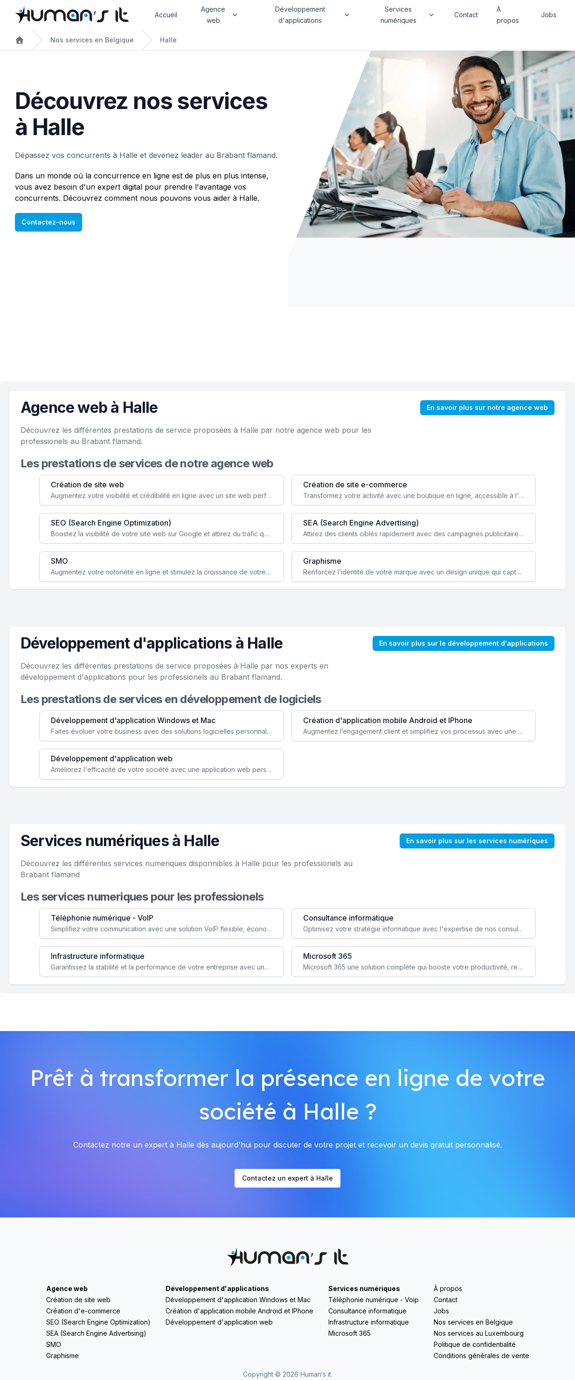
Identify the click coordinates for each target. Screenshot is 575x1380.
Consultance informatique (367, 1311)
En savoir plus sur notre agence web (487, 407)
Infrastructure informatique (368, 1322)
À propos (508, 14)
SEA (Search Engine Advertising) (96, 1333)
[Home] (72, 15)
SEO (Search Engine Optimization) (98, 1322)
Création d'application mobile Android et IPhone (239, 1311)
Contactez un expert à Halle (287, 1178)
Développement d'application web (219, 1322)
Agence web (67, 1288)
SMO (53, 1344)
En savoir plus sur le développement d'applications (463, 643)
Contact (466, 15)
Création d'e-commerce (83, 1311)
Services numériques (364, 1288)
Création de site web (78, 1300)
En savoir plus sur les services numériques (477, 841)
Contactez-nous (48, 222)
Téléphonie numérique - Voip (373, 1300)
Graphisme (62, 1356)
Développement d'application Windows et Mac (238, 1300)
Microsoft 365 (349, 1333)
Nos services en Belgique (92, 40)
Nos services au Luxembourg (479, 1333)
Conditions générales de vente (481, 1356)
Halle (168, 40)
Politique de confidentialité (475, 1344)
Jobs (548, 15)
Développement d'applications (217, 1288)
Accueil (166, 15)
